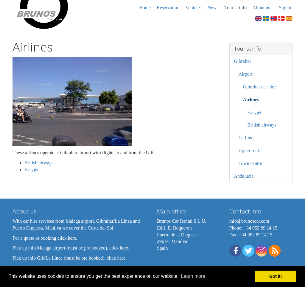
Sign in (284, 7)
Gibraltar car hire (259, 86)
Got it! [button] (275, 276)
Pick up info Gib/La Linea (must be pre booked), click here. (70, 258)
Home (145, 7)
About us (261, 7)
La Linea (247, 137)
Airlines (251, 99)
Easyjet (31, 169)
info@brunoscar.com (249, 221)
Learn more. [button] (193, 276)
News (213, 7)
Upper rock (249, 150)
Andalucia (244, 176)
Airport (246, 74)
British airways (38, 162)
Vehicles (194, 7)
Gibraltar (242, 61)
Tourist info (235, 7)
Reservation (168, 7)
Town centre (250, 163)
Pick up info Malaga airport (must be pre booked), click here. (71, 247)
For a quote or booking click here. (45, 238)
